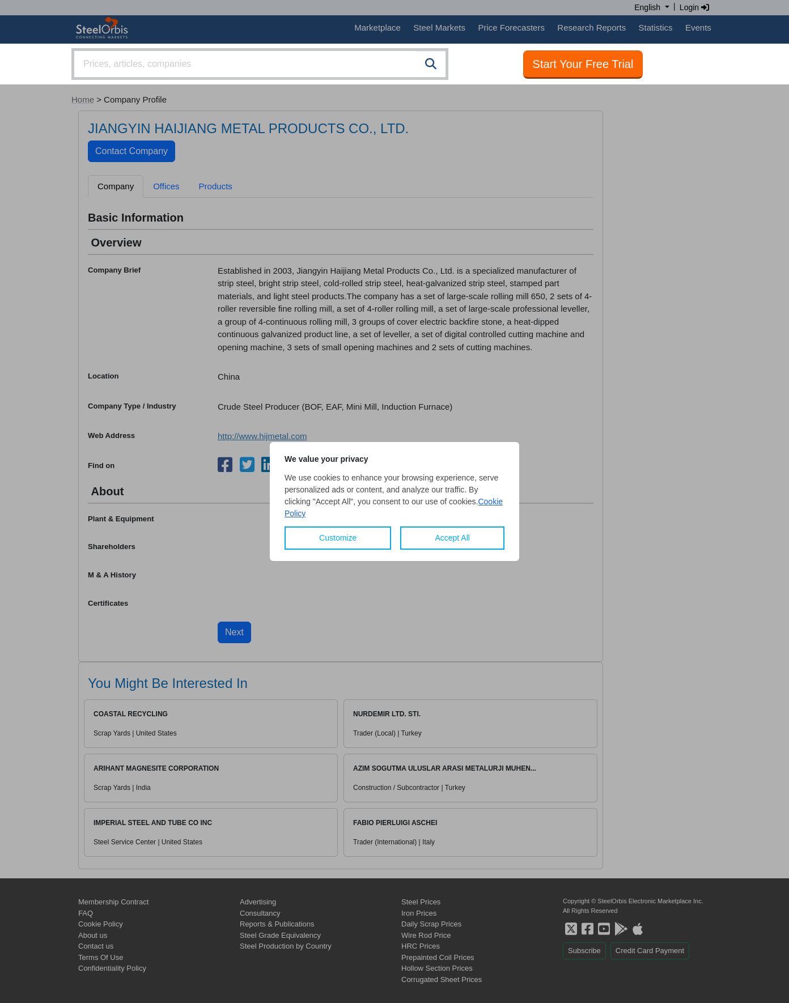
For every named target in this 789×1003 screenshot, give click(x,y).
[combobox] (260, 64)
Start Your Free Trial (583, 64)
